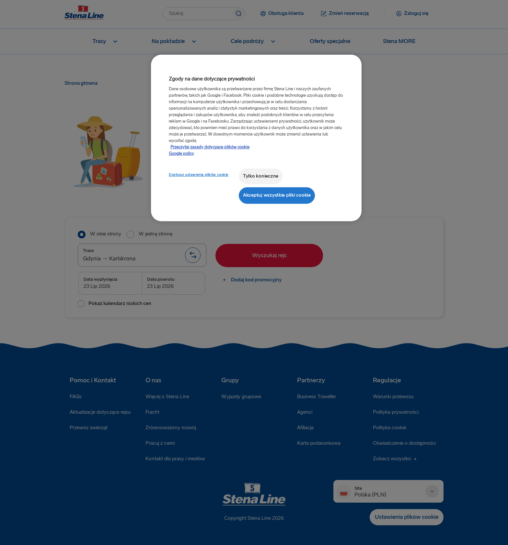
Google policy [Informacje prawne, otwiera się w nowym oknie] (181, 153)
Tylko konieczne (260, 176)
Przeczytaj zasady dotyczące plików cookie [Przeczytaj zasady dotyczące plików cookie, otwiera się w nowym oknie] (209, 147)
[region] (256, 138)
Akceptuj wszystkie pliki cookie (277, 195)
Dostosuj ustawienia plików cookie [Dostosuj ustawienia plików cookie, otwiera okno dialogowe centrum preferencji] (198, 175)
